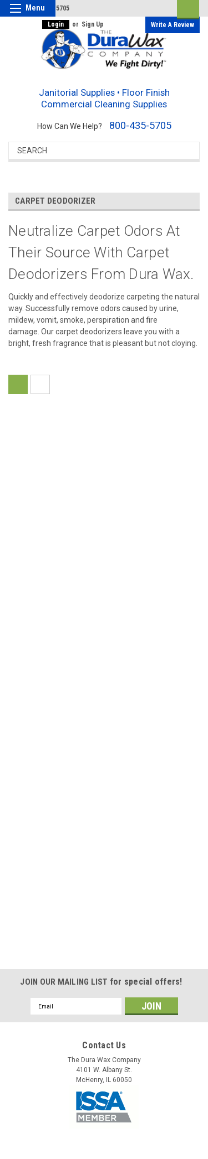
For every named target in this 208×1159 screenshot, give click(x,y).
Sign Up (93, 24)
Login (56, 24)
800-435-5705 (140, 125)
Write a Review (172, 25)
